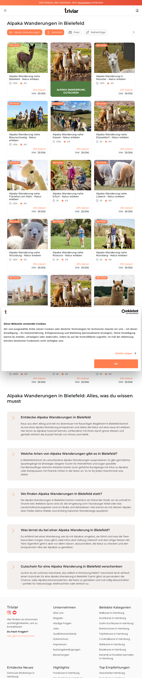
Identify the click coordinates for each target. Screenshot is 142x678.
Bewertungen (61, 654)
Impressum (60, 644)
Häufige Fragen (62, 623)
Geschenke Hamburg (112, 673)
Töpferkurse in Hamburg (113, 633)
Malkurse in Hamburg (111, 613)
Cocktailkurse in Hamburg (114, 639)
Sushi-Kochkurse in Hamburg (116, 623)
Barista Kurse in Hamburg (114, 628)
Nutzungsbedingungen (66, 649)
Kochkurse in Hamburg (112, 618)
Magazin (58, 618)
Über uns (58, 613)
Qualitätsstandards (64, 633)
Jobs (56, 628)
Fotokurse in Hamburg (66, 673)
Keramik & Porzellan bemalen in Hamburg (116, 656)
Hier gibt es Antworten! (20, 636)
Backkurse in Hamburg (112, 649)
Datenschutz (60, 639)
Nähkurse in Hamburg (112, 644)
